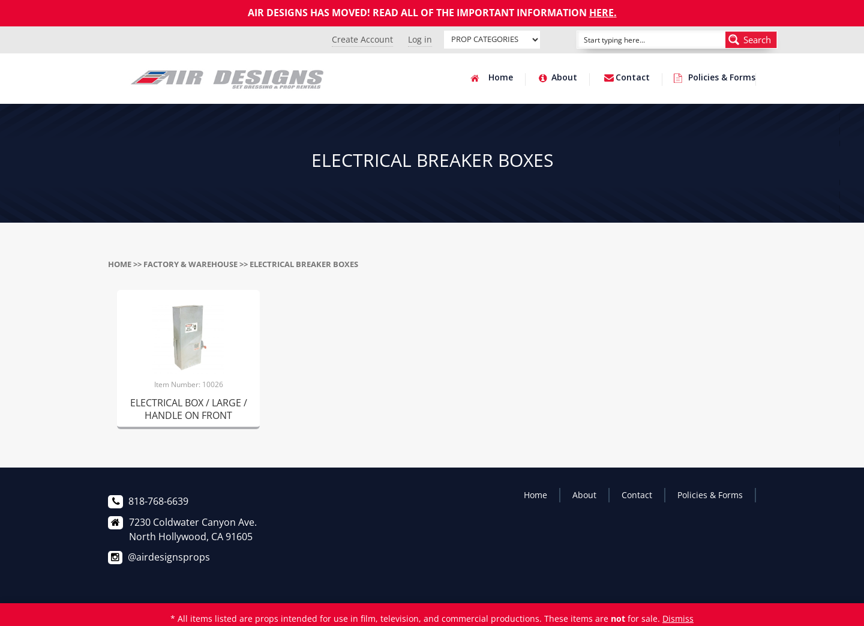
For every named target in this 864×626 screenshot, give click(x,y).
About (564, 78)
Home (500, 78)
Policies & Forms (721, 78)
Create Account (362, 39)
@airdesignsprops (169, 557)
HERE (601, 12)
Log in (420, 39)
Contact (633, 78)
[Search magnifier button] (751, 39)
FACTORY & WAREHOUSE (190, 264)
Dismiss (678, 618)
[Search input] (638, 40)
